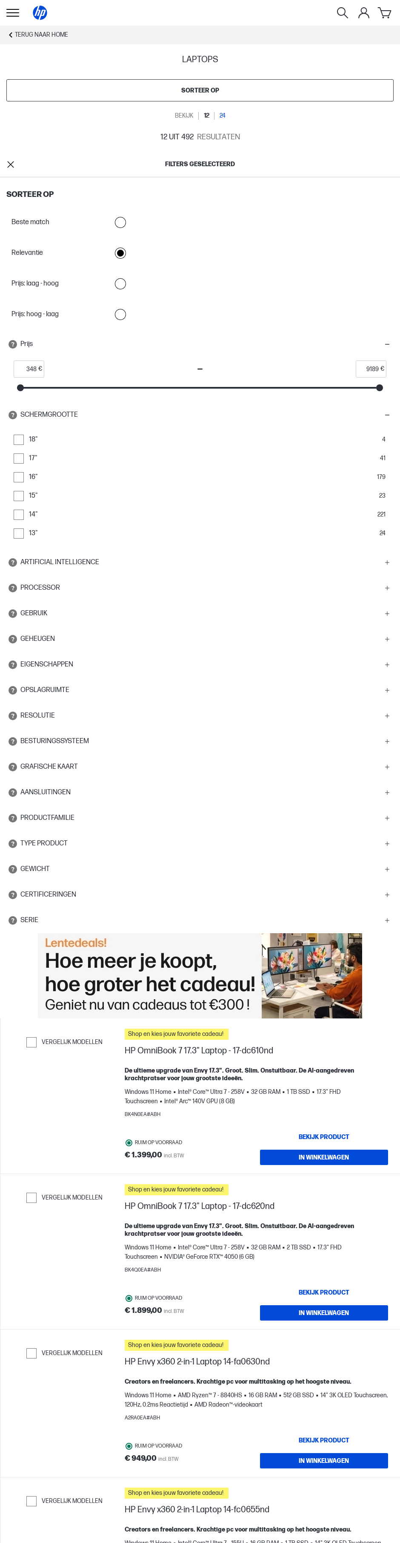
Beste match (70, 222)
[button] (200, 344)
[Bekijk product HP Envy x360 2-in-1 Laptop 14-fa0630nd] (324, 1440)
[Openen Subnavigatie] (12, 12)
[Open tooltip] (13, 344)
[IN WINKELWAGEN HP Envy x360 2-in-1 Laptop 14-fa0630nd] (324, 1460)
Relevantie (70, 253)
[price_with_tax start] (26, 369)
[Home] (40, 13)
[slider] (20, 387)
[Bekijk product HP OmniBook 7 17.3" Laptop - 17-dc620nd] (324, 1292)
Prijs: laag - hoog (70, 283)
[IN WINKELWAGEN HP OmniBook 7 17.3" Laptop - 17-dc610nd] (324, 1157)
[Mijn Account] (363, 12)
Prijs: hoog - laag (70, 314)
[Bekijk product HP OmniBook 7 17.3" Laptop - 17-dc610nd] (324, 1137)
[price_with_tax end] (368, 369)
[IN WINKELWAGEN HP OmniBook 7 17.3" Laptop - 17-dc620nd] (324, 1313)
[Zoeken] (342, 12)
